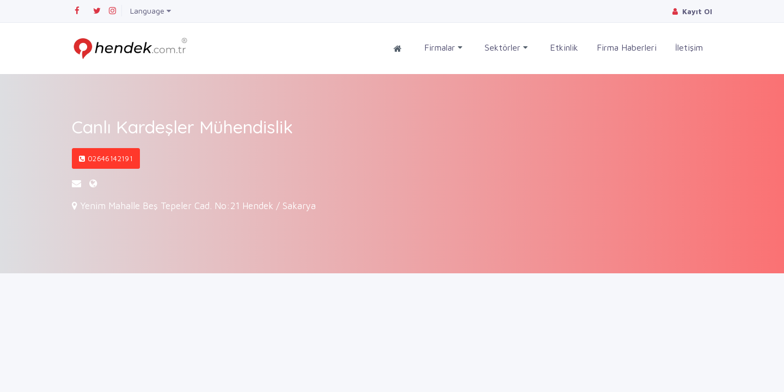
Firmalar (443, 47)
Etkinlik (564, 47)
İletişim (689, 47)
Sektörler (506, 47)
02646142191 (106, 158)
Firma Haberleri (627, 47)
